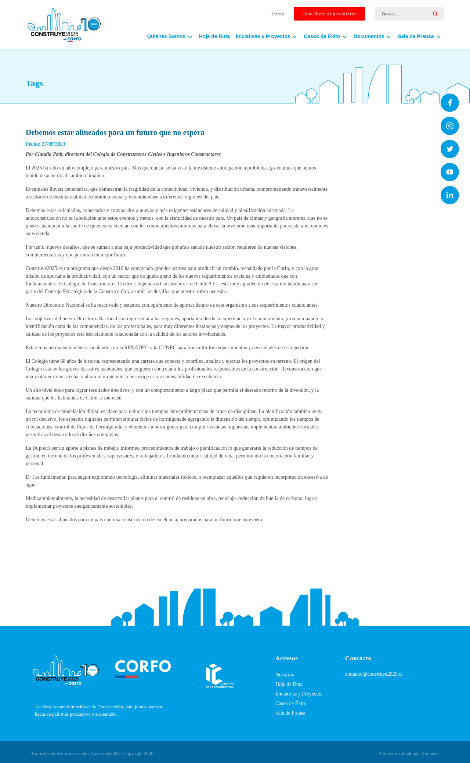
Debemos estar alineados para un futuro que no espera (115, 132)
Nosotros (284, 675)
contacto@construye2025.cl (373, 674)
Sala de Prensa (290, 713)
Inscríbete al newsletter (329, 14)
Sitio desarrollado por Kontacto (409, 753)
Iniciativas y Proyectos (298, 694)
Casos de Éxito (290, 703)
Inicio (278, 14)
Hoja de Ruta (214, 37)
